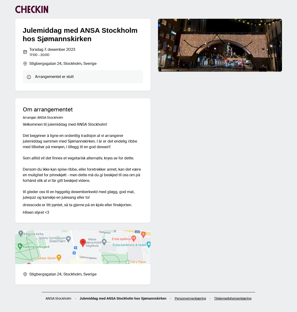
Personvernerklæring (190, 298)
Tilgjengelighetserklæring (232, 298)
